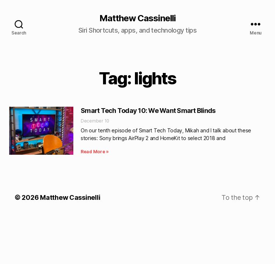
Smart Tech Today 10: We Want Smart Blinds (148, 110)
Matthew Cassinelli (137, 18)
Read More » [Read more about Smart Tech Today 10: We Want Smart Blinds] (95, 151)
